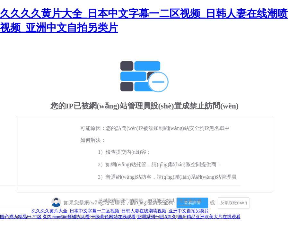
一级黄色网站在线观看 (113, 216)
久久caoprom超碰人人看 (66, 216)
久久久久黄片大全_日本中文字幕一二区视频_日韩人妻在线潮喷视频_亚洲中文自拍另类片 (120, 211)
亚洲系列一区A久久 (156, 216)
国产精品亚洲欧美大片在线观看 (209, 216)
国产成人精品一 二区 (21, 216)
